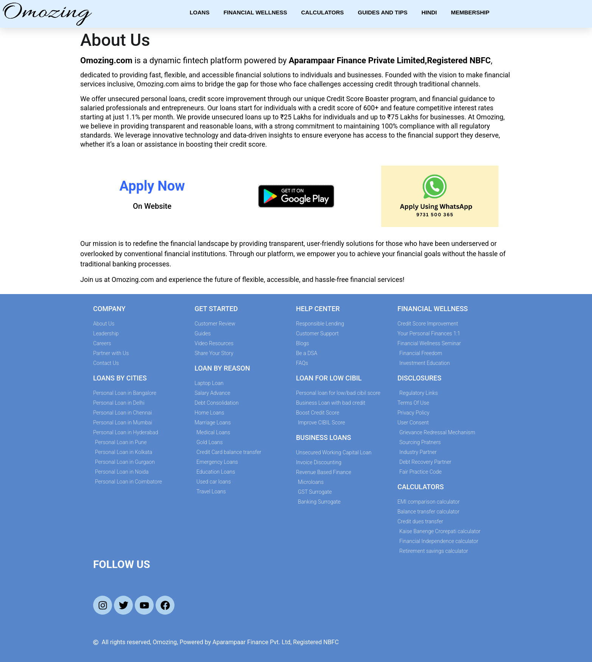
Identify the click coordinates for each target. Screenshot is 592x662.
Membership (470, 12)
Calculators (322, 12)
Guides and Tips (382, 12)
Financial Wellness (255, 12)
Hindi (429, 12)
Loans (200, 12)
